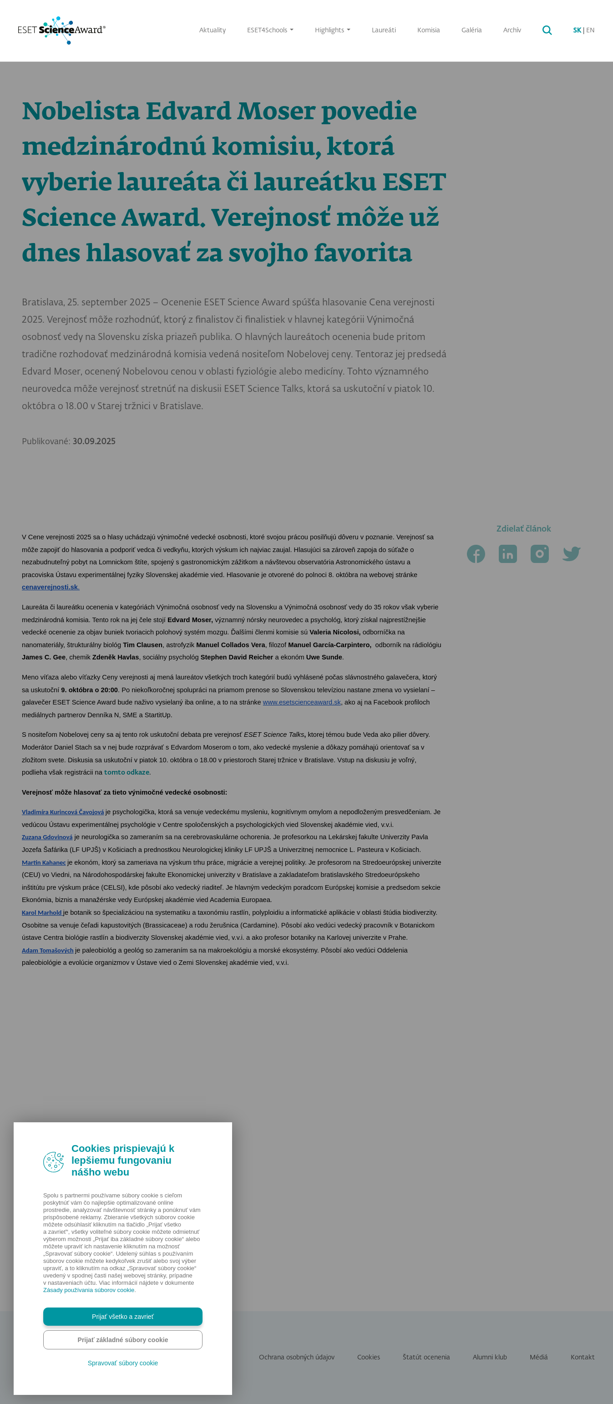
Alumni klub (490, 1357)
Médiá (539, 1357)
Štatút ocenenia (426, 1357)
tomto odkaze (126, 1082)
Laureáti (384, 30)
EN (590, 30)
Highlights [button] (330, 30)
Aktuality (212, 30)
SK (577, 30)
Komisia (428, 30)
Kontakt (583, 1357)
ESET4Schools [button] (268, 30)
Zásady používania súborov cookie (88, 1290)
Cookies (368, 1357)
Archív (512, 30)
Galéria (471, 30)
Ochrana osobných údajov (296, 1357)
